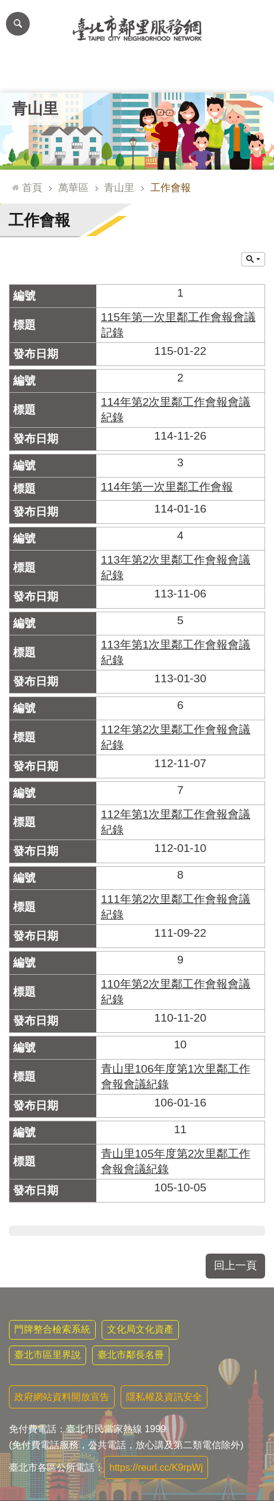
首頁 (32, 187)
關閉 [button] (253, 259)
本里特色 (192, 74)
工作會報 (170, 187)
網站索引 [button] (18, 24)
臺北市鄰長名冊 (130, 1355)
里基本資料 (136, 74)
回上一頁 (235, 1265)
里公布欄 (27, 74)
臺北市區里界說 (47, 1355)
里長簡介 (82, 74)
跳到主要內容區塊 (6, 6)
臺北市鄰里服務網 (137, 28)
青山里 (35, 108)
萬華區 (73, 187)
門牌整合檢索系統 (52, 1329)
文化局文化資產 (140, 1329)
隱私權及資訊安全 (164, 1397)
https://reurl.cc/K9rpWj (156, 1467)
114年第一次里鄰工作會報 (167, 487)
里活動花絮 (246, 74)
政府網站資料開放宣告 (61, 1397)
